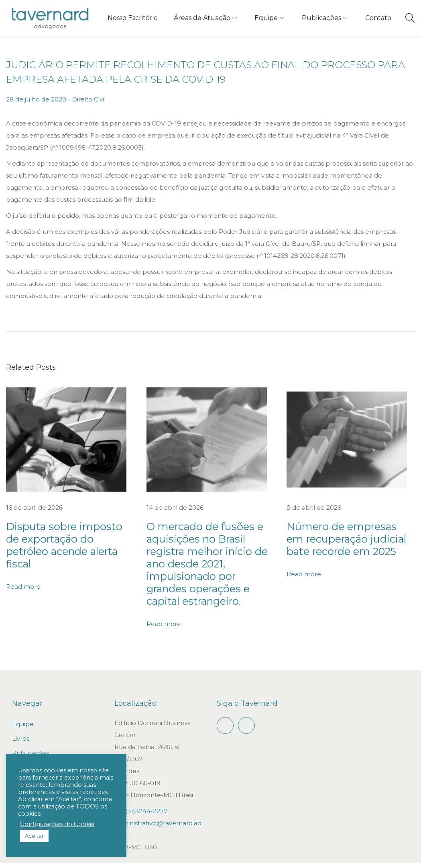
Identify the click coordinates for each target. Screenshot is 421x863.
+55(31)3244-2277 (140, 767)
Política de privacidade (380, 852)
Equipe (23, 680)
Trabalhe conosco (39, 738)
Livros (20, 695)
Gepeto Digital (265, 852)
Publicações (30, 709)
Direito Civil (89, 99)
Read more (23, 558)
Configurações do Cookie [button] (57, 824)
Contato (24, 723)
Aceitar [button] (34, 836)
